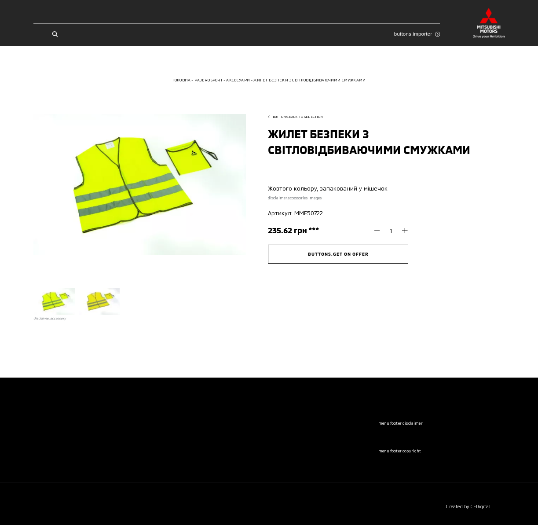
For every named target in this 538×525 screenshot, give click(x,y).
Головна (181, 79)
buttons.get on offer (338, 254)
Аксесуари (238, 79)
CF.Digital (480, 506)
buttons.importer (417, 34)
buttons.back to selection (295, 116)
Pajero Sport (208, 79)
